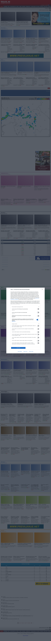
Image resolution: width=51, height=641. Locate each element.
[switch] (38, 309)
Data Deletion (20, 351)
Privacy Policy (31, 351)
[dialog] (25, 320)
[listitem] (25, 306)
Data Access (25, 351)
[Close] (43, 290)
